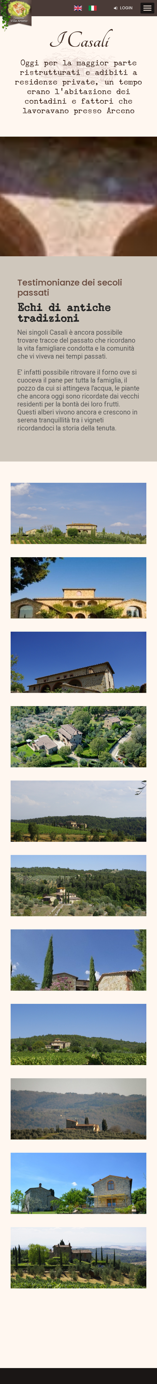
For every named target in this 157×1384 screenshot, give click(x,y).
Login (123, 8)
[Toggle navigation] (147, 8)
